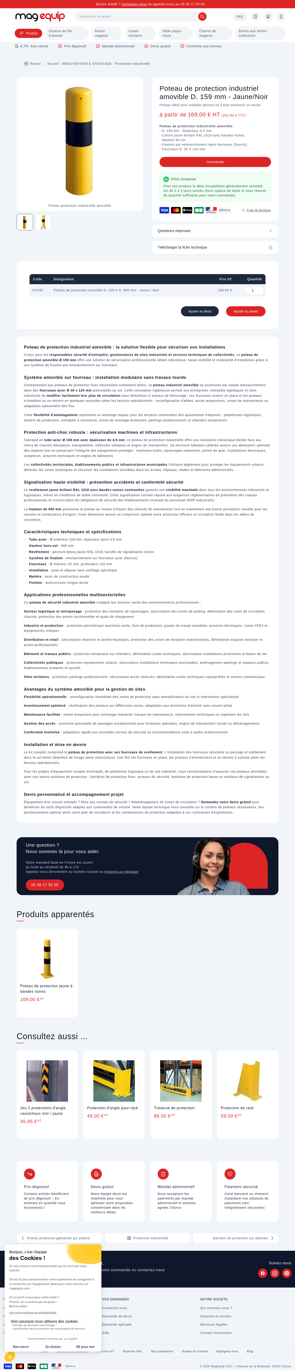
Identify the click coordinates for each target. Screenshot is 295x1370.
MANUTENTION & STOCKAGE (87, 63)
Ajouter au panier (245, 311)
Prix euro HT (106, 1351)
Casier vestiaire (135, 33)
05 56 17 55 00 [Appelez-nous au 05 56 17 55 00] (193, 4)
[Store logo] (40, 16)
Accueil (53, 63)
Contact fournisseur (216, 1333)
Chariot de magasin (207, 33)
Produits (28, 33)
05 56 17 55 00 (45, 885)
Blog (250, 1351)
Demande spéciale (117, 1324)
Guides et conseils (195, 1351)
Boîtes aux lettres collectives (253, 33)
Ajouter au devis (199, 311)
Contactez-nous (134, 4)
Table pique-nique (172, 33)
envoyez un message (122, 872)
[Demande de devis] (255, 16)
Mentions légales (213, 1324)
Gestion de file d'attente (60, 33)
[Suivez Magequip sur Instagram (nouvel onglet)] (274, 1273)
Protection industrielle (132, 63)
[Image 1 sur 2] (25, 222)
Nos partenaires (162, 1351)
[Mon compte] (281, 16)
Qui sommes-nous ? (216, 1308)
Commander (215, 162)
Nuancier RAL (132, 1351)
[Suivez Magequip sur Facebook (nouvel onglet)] (262, 1273)
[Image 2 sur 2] (43, 222)
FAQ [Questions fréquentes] (239, 16)
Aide (105, 1333)
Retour (32, 63)
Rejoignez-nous (227, 1351)
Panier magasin (102, 33)
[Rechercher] (141, 16)
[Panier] (268, 16)
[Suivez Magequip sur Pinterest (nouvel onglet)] (286, 1273)
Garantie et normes (215, 1316)
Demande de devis (117, 1316)
